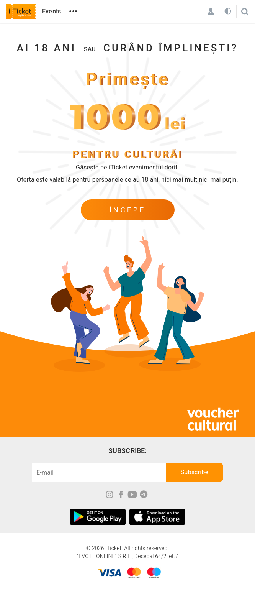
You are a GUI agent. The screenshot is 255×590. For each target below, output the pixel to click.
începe (128, 209)
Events (51, 11)
